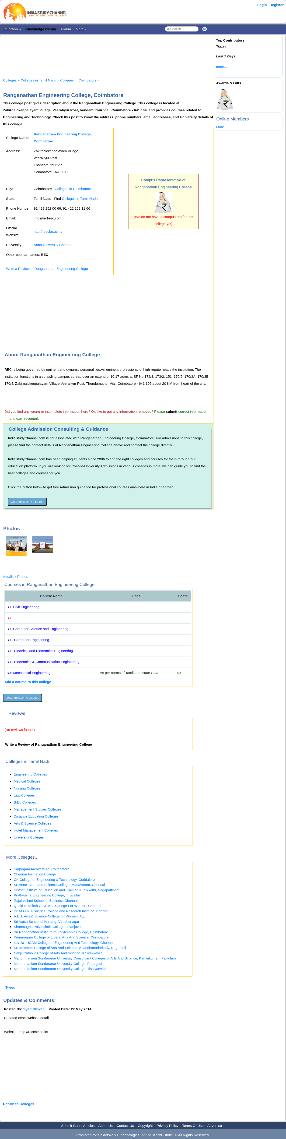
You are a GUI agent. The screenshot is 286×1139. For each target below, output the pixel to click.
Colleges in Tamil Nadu (38, 80)
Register (277, 5)
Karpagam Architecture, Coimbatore (41, 869)
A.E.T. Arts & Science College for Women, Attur (50, 916)
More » (81, 29)
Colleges (10, 80)
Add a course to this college (27, 682)
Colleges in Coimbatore (78, 80)
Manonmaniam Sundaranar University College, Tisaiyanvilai (60, 969)
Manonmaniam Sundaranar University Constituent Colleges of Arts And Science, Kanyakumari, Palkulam (95, 958)
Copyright (145, 1126)
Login (262, 5)
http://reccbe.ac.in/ (48, 231)
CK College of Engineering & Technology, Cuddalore (54, 880)
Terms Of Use (193, 1126)
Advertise (214, 1126)
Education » (11, 29)
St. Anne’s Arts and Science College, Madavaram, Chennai (59, 885)
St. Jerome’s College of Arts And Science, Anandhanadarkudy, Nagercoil (70, 948)
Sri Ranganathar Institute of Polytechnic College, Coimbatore (61, 932)
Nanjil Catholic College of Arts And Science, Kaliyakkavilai (58, 953)
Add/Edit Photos (15, 576)
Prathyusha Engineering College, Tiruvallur (47, 895)
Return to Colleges (18, 1104)
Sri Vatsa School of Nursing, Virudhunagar (46, 922)
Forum (66, 29)
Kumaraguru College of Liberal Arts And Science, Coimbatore (61, 937)
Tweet (10, 987)
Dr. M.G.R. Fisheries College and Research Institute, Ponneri (61, 911)
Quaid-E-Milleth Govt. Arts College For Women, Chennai (57, 906)
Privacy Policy (167, 1126)
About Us (105, 1126)
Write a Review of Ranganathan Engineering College (47, 269)
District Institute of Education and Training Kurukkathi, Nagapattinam (67, 890)
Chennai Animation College (35, 874)
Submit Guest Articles (77, 1126)
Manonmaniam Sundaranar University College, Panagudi (58, 964)
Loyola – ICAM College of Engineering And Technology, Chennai (63, 943)
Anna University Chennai (53, 245)
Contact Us (125, 1126)
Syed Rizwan (34, 1009)
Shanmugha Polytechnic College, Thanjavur (48, 927)
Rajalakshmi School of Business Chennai (45, 901)
